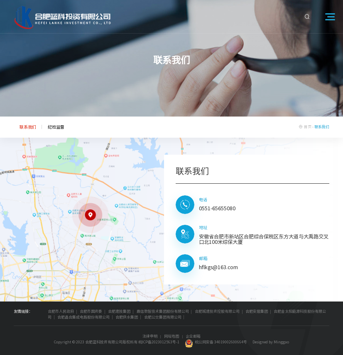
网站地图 (171, 336)
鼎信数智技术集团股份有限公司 (163, 311)
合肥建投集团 (119, 311)
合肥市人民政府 (61, 311)
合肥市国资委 (91, 311)
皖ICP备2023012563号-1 (158, 342)
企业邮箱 (193, 336)
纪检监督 (56, 127)
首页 (307, 127)
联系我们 (28, 127)
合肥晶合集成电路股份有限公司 (83, 317)
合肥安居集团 (256, 311)
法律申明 (149, 336)
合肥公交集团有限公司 (162, 317)
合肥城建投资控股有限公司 (217, 311)
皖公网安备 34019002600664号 (216, 342)
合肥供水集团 (126, 317)
